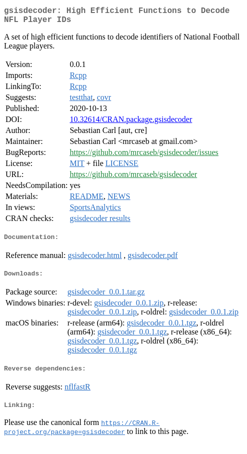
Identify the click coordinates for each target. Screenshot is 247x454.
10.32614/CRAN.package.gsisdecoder (131, 123)
